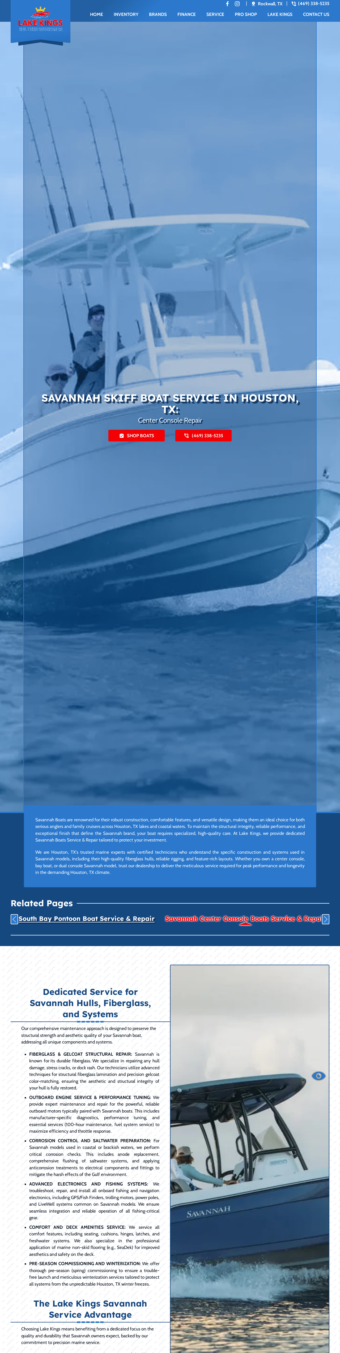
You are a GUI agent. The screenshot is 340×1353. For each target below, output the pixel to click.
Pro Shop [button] (246, 14)
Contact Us (316, 14)
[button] (14, 919)
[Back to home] (40, 22)
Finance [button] (186, 14)
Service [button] (215, 14)
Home (96, 14)
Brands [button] (158, 14)
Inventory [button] (126, 14)
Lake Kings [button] (279, 14)
